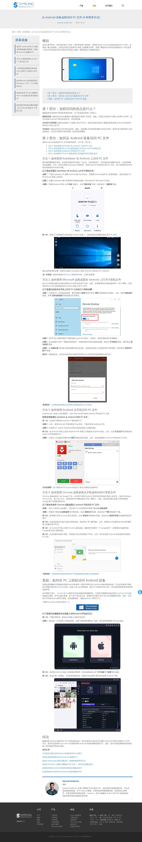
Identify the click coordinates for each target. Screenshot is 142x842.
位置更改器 (74, 817)
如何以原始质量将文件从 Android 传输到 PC (60, 757)
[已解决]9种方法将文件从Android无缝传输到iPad (62, 771)
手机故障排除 (107, 817)
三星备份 (54, 815)
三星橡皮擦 (55, 822)
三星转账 (54, 820)
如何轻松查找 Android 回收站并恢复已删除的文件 (62, 768)
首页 (13, 32)
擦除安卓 (110, 820)
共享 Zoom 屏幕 (68, 274)
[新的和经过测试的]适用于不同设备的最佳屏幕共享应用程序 (75, 574)
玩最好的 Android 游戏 (58, 587)
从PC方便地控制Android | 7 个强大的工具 (26, 60)
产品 (81, 5)
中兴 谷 (115, 817)
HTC (109, 815)
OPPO (92, 820)
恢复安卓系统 (75, 826)
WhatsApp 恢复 (56, 826)
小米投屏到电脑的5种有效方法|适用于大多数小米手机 (26, 71)
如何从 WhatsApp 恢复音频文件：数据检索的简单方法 (64, 760)
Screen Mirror (63, 593)
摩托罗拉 (119, 815)
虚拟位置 (112, 822)
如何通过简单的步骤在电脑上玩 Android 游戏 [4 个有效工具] (27, 108)
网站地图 (40, 824)
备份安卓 (73, 824)
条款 (38, 822)
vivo (97, 820)
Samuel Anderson (64, 22)
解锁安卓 (117, 820)
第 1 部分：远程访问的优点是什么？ (64, 93)
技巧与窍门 (94, 824)
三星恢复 (54, 817)
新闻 (100, 824)
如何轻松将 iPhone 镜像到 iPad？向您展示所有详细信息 (27, 96)
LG (98, 815)
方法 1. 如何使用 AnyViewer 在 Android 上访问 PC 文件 (70, 146)
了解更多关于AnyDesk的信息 (66, 487)
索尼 (113, 815)
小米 (95, 817)
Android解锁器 (75, 815)
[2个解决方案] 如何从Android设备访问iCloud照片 (62, 753)
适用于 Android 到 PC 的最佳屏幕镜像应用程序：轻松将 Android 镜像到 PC (27, 49)
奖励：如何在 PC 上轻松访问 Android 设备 (67, 98)
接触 (38, 817)
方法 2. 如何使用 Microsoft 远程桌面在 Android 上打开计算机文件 (74, 148)
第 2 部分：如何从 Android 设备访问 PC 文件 (68, 95)
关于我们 (108, 5)
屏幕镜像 (26, 32)
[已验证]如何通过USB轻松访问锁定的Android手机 (71, 405)
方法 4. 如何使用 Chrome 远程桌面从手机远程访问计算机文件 (72, 153)
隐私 (38, 820)
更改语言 (19, 821)
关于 (38, 815)
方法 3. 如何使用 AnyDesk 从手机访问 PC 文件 (66, 151)
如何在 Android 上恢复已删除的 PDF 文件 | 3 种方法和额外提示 (67, 764)
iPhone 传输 (103, 822)
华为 (91, 817)
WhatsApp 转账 (76, 822)
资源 (94, 5)
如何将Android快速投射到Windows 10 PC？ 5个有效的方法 (27, 83)
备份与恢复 (55, 824)
